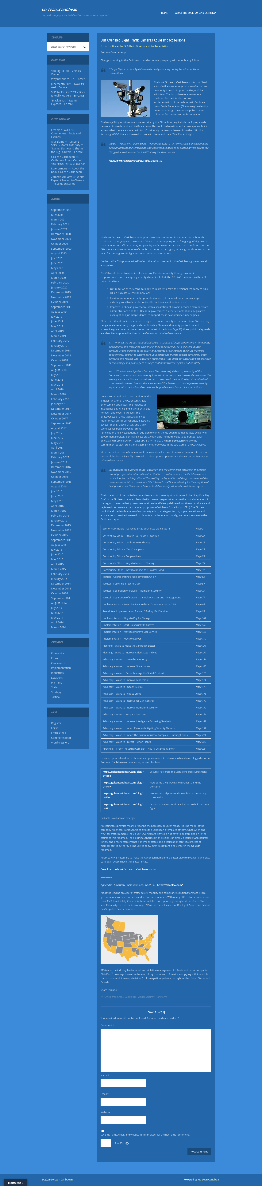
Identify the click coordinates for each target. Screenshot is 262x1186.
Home (164, 12)
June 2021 (57, 214)
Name (105, 1075)
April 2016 (57, 506)
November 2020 (61, 239)
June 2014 (57, 612)
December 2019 (61, 292)
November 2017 (61, 413)
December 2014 (61, 583)
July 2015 (56, 549)
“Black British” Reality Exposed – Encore (64, 102)
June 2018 (57, 379)
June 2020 (57, 263)
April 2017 (57, 447)
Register (56, 723)
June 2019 (57, 321)
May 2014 (57, 617)
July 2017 (56, 433)
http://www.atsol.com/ (170, 885)
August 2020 (59, 253)
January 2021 (59, 229)
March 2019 (58, 336)
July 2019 (56, 316)
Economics (57, 653)
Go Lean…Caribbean (59, 9)
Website (105, 1112)
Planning (56, 682)
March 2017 (58, 452)
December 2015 (61, 525)
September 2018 (61, 365)
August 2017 (59, 428)
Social (54, 687)
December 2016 (61, 467)
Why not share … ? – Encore (68, 79)
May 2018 (57, 384)
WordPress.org (60, 742)
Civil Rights (110, 996)
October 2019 (59, 302)
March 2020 (58, 278)
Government (59, 663)
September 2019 (61, 307)
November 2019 (61, 297)
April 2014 (57, 622)
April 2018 (57, 389)
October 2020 (59, 243)
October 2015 (59, 535)
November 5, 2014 (122, 46)
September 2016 (61, 481)
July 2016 (56, 491)
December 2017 (61, 409)
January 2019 (59, 345)
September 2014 (61, 598)
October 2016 (59, 476)
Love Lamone (59, 168)
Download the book (124, 869)
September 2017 (61, 423)
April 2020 (57, 273)
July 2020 (56, 258)
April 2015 (57, 564)
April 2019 (57, 331)
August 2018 (59, 370)
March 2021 (58, 219)
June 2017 (57, 438)
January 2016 (59, 520)
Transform (161, 996)
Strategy (56, 692)
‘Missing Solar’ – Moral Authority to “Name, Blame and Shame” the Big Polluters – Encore (67, 147)
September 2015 (61, 540)
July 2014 (56, 608)
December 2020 (61, 234)
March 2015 (58, 569)
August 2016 (59, 486)
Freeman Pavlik (60, 130)
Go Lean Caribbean (61, 1179)
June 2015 (57, 554)
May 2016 (57, 501)
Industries (57, 673)
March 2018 (58, 394)
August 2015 (59, 544)
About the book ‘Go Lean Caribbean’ (196, 12)
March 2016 (58, 511)
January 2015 (59, 579)
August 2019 (59, 311)
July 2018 (56, 375)
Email (105, 1094)
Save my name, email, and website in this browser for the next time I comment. (145, 1134)
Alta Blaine (57, 141)
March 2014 (58, 627)
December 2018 (61, 350)
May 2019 (57, 326)
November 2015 (61, 530)
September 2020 (61, 248)
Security (149, 996)
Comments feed (61, 738)
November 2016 (61, 472)
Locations (57, 677)
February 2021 (60, 224)
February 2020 (60, 282)
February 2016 (60, 515)
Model (141, 996)
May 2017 (57, 443)
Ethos (54, 658)
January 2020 (59, 287)
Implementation (61, 668)
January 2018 (59, 404)
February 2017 (60, 457)
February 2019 (60, 341)
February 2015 (60, 574)
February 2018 (60, 399)
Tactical (55, 697)
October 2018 (59, 360)
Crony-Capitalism (127, 996)
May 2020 (57, 268)
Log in (55, 728)
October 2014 (59, 593)
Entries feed (58, 733)
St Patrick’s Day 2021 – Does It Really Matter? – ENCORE (68, 93)
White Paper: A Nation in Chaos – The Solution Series (67, 180)
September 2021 (61, 210)
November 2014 (61, 588)
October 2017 (59, 418)
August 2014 (59, 603)
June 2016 (57, 496)
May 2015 (57, 559)
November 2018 (61, 355)
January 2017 (59, 462)
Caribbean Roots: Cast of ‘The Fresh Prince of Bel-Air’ (68, 162)
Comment (107, 1025)
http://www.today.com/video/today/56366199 (135, 160)
